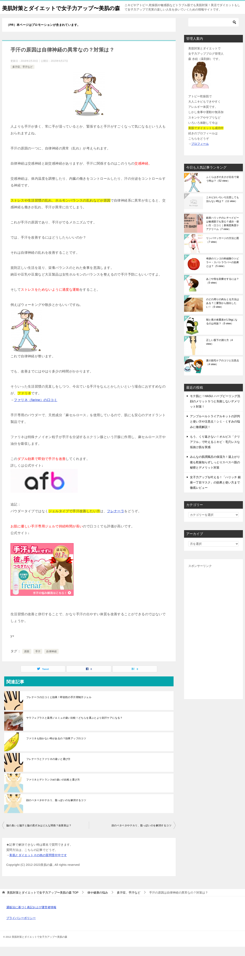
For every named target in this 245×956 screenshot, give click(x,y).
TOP (42, 901)
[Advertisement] (213, 641)
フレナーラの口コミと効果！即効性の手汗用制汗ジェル (58, 706)
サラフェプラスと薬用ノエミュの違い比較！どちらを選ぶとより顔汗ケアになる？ (74, 727)
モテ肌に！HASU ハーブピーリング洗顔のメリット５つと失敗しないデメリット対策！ (215, 410)
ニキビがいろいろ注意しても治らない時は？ (222, 208)
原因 (26, 660)
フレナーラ (115, 520)
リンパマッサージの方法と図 (222, 249)
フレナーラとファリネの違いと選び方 (48, 768)
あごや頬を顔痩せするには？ (222, 290)
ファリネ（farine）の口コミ (35, 409)
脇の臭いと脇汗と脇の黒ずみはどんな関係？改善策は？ (38, 834)
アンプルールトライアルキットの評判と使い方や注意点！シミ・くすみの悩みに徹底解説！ (215, 431)
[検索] (213, 31)
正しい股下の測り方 (219, 351)
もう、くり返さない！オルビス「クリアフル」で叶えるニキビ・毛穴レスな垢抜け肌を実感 (215, 451)
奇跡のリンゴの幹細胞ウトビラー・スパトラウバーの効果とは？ (222, 271)
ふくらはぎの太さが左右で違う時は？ (222, 188)
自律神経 (51, 660)
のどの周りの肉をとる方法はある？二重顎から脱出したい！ (222, 312)
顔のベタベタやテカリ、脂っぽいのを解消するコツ (56, 809)
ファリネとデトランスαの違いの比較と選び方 (53, 788)
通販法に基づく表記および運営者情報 (31, 916)
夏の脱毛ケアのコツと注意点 (222, 371)
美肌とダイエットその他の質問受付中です (38, 864)
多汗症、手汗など (22, 76)
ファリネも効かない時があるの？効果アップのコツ (56, 747)
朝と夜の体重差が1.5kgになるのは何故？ (221, 330)
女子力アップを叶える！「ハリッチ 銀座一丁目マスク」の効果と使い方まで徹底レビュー (215, 492)
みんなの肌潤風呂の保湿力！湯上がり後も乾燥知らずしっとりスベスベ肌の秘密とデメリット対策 (215, 471)
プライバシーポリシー (21, 927)
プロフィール (200, 153)
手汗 (38, 660)
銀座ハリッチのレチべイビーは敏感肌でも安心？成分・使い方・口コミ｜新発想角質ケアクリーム (222, 233)
